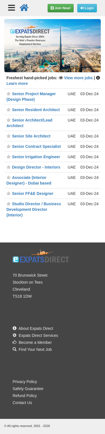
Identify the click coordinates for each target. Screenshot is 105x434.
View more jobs (79, 78)
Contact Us (22, 402)
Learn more (17, 83)
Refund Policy (25, 395)
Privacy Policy (25, 381)
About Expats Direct (33, 328)
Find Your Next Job (32, 349)
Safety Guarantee (28, 388)
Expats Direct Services (35, 335)
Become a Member (32, 342)
